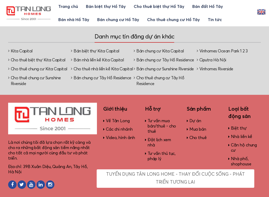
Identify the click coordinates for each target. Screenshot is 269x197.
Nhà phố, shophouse (241, 161)
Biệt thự (239, 128)
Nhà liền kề (241, 137)
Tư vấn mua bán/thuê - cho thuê (162, 126)
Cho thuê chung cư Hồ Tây (173, 20)
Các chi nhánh (119, 129)
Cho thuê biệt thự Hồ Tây (159, 6)
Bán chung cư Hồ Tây (118, 20)
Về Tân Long (118, 121)
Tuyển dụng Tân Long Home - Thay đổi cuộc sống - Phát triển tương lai (175, 178)
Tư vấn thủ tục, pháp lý (162, 156)
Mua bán (197, 129)
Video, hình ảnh (120, 138)
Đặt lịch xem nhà (159, 142)
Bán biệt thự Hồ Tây (106, 6)
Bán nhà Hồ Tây (73, 20)
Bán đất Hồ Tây (207, 6)
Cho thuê (198, 138)
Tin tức (215, 20)
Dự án (195, 121)
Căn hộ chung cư (244, 147)
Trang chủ (68, 6)
